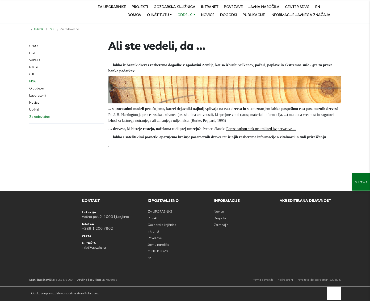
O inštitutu (158, 14)
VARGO (34, 60)
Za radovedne (39, 116)
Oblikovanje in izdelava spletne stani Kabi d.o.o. (64, 293)
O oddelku (36, 88)
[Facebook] (328, 6)
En (317, 6)
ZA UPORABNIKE (111, 6)
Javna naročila (263, 6)
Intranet (209, 6)
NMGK (34, 67)
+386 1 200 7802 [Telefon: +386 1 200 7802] (97, 228)
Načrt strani (285, 279)
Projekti (140, 6)
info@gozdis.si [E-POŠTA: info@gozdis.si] (94, 247)
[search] (338, 6)
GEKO (33, 46)
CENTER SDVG (297, 6)
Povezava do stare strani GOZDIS (319, 279)
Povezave (233, 6)
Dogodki (228, 14)
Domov (134, 14)
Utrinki (34, 109)
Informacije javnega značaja (300, 14)
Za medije (221, 225)
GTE (32, 74)
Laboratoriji (37, 95)
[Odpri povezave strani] (338, 14)
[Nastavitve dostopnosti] (361, 150)
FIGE (32, 53)
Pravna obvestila (262, 279)
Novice (207, 14)
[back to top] (334, 293)
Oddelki (185, 14)
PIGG (52, 29)
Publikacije (254, 14)
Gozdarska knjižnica (174, 6)
